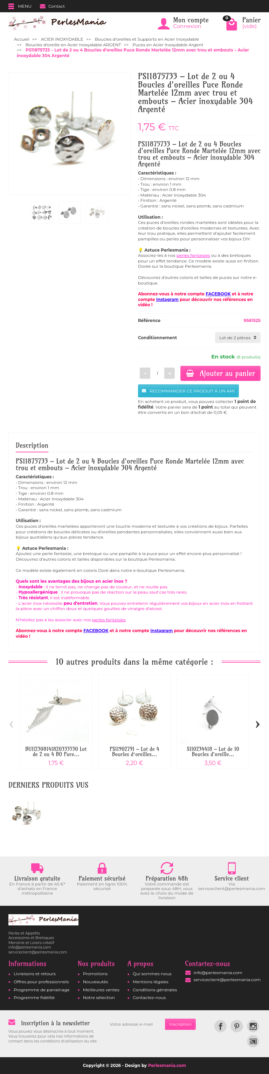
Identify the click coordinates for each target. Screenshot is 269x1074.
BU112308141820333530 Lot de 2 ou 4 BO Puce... (56, 752)
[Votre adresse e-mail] (135, 1024)
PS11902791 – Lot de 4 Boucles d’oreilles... (134, 752)
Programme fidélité (34, 997)
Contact (52, 6)
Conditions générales (155, 989)
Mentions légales (150, 981)
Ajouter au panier (220, 373)
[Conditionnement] (238, 337)
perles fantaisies (193, 255)
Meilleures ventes (101, 989)
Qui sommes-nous (152, 973)
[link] (220, 1026)
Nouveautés (95, 981)
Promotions (95, 973)
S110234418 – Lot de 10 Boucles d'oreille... (213, 752)
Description (32, 445)
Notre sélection (99, 997)
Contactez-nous (149, 997)
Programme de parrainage (42, 989)
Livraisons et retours (35, 973)
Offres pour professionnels (41, 981)
